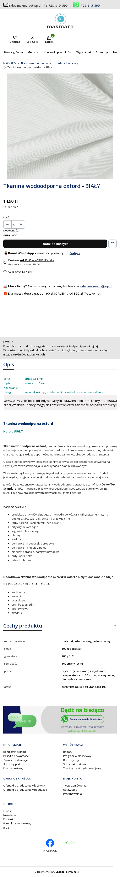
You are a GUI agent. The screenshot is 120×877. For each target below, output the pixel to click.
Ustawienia (70, 789)
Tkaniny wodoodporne (34, 63)
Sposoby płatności (14, 764)
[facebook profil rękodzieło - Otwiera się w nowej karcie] (50, 846)
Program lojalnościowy (77, 756)
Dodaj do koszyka (55, 244)
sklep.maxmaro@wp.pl (25, 5)
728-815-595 (58, 5)
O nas (7, 811)
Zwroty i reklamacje (15, 760)
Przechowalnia (72, 794)
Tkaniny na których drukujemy (82, 768)
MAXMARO (9, 63)
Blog (6, 827)
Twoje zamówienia (75, 785)
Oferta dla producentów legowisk (24, 785)
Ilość (6, 217)
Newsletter (10, 815)
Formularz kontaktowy (17, 823)
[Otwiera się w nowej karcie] (70, 842)
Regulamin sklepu (14, 752)
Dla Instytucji (71, 760)
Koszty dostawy (13, 768)
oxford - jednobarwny (65, 63)
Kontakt (8, 819)
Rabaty (67, 752)
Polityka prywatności (16, 756)
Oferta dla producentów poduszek (25, 789)
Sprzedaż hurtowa (74, 764)
